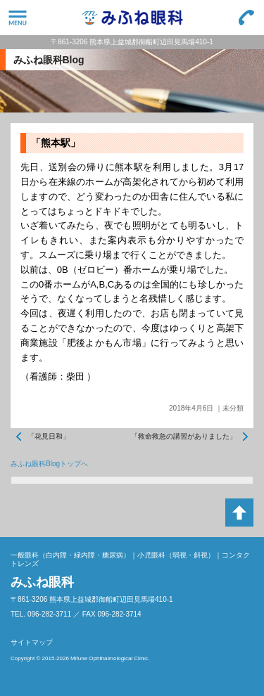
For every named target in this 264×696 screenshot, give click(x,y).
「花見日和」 (48, 436)
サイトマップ (32, 642)
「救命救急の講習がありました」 (184, 436)
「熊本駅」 (55, 142)
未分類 (233, 408)
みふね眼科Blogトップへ (49, 464)
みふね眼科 (132, 17)
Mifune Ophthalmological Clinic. (109, 658)
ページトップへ (239, 512)
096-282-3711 (246, 17)
